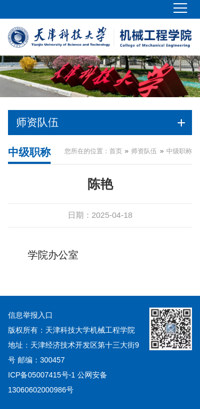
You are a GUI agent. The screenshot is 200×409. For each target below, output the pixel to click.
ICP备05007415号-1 (41, 375)
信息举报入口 (30, 315)
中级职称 (179, 151)
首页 (115, 151)
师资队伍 (144, 151)
